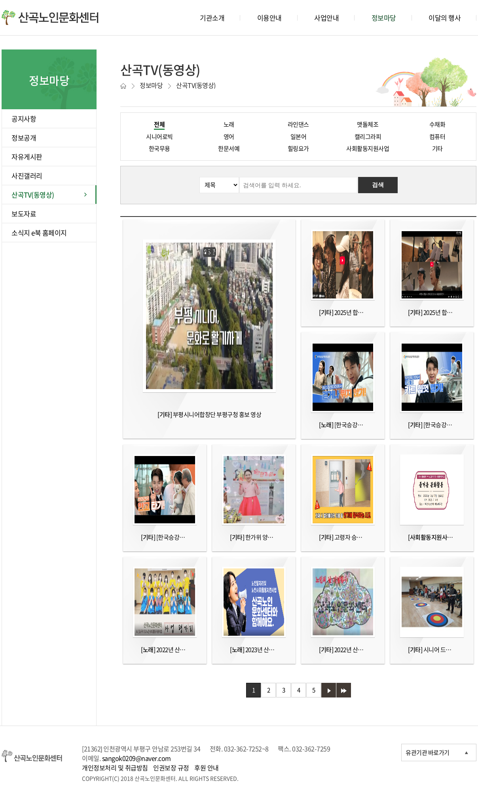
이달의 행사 (445, 18)
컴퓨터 (437, 136)
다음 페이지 (328, 690)
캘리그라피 (368, 136)
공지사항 (23, 119)
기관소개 (212, 18)
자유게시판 (26, 157)
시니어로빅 (159, 136)
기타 (437, 148)
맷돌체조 (367, 124)
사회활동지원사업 (367, 148)
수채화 (437, 124)
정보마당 (384, 18)
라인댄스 (298, 124)
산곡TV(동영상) (32, 195)
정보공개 (23, 138)
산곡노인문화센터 (50, 17)
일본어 (298, 136)
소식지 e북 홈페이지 (39, 233)
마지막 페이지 (343, 690)
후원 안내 (206, 767)
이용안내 (269, 18)
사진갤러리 (26, 176)
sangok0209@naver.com (136, 758)
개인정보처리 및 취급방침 (115, 767)
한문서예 (228, 148)
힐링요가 (298, 148)
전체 (159, 124)
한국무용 (159, 148)
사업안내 (326, 18)
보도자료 (23, 214)
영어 (229, 136)
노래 (229, 124)
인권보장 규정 (171, 767)
